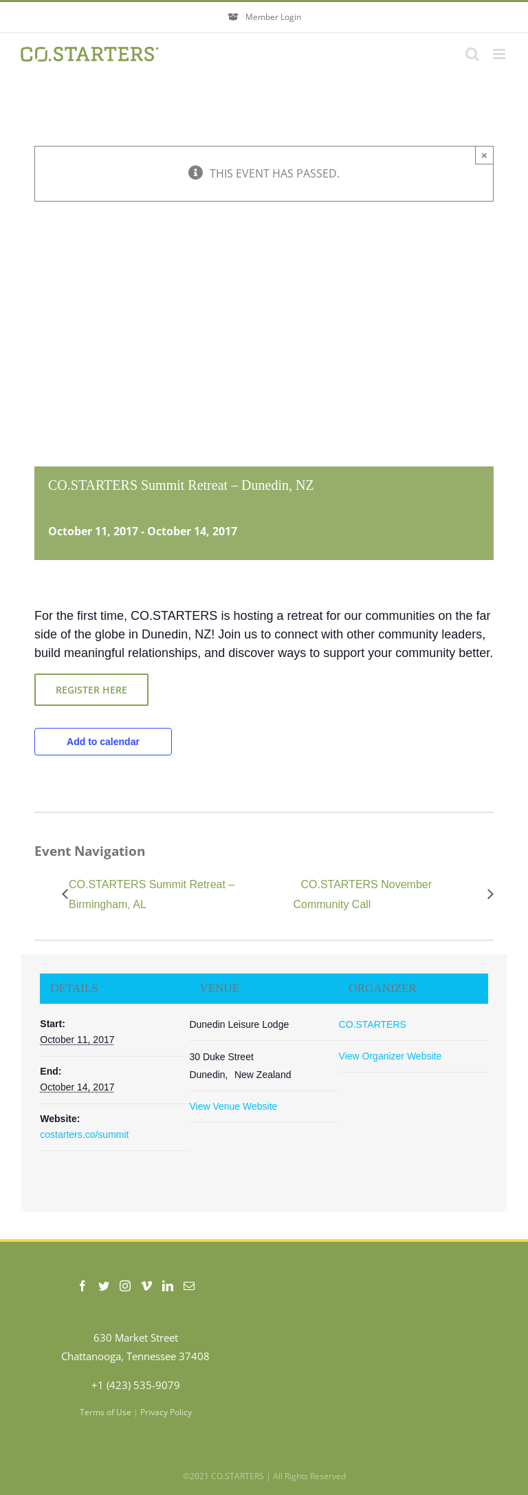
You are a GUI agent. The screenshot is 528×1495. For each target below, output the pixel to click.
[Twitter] (103, 1285)
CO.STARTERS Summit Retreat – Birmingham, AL (151, 894)
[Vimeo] (146, 1285)
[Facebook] (82, 1285)
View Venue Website (233, 1106)
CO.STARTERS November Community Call (362, 894)
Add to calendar (103, 741)
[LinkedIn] (167, 1285)
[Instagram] (125, 1285)
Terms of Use (105, 1412)
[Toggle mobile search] (472, 54)
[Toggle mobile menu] (500, 54)
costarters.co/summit (84, 1134)
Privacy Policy (166, 1412)
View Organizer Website (390, 1056)
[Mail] (189, 1285)
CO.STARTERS (372, 1024)
